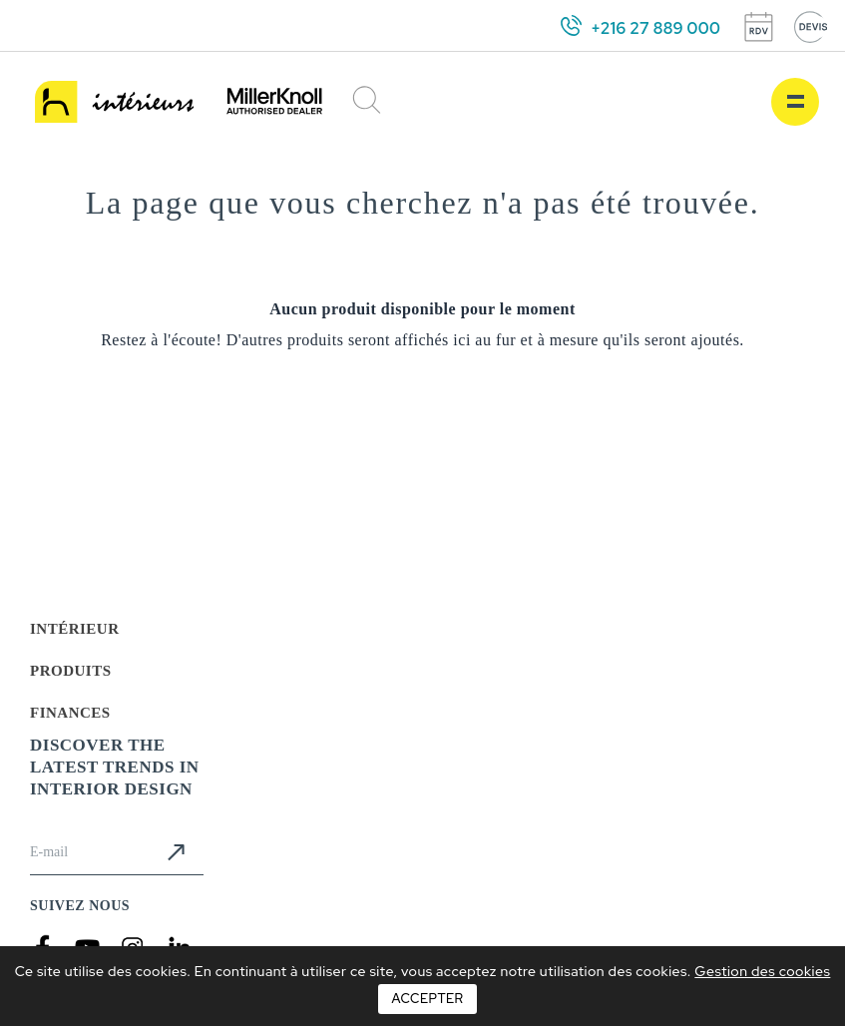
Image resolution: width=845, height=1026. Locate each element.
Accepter (427, 998)
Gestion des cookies (762, 971)
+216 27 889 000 (655, 28)
